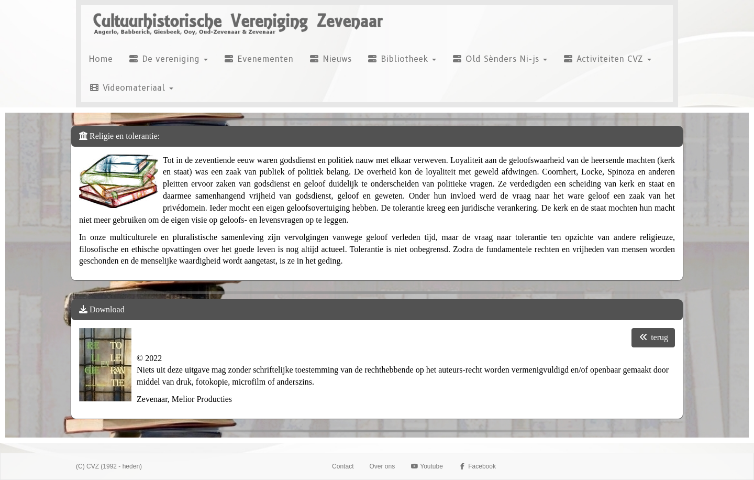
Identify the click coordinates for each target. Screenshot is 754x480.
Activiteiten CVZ (607, 59)
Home (101, 59)
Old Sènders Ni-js (499, 59)
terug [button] (653, 337)
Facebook (477, 466)
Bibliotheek (401, 59)
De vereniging (168, 59)
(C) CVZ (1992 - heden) (109, 466)
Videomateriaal (131, 88)
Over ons (382, 466)
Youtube (427, 466)
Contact (342, 466)
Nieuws (330, 59)
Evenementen (258, 59)
